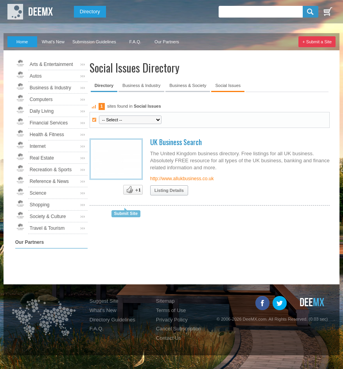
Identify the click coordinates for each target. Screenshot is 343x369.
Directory (90, 11)
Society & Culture (48, 216)
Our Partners (166, 41)
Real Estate (42, 158)
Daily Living (42, 111)
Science (38, 193)
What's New (53, 41)
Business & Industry (50, 87)
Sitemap (165, 301)
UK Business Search (176, 142)
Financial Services (49, 123)
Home (22, 41)
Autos (36, 76)
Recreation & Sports (51, 169)
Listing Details (169, 190)
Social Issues (228, 85)
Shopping (40, 205)
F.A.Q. (135, 41)
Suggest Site (104, 301)
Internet (38, 146)
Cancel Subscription (178, 329)
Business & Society (187, 85)
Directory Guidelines (112, 320)
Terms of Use (171, 310)
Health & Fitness (47, 134)
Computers (41, 99)
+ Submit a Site (317, 41)
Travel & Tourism (47, 228)
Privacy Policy (172, 320)
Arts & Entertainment (51, 64)
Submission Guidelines (94, 41)
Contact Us (168, 338)
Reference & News (49, 181)
